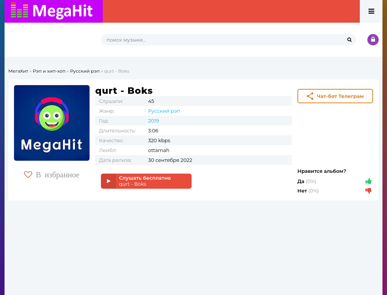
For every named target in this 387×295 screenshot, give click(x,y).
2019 (153, 121)
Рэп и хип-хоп (49, 71)
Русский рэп (84, 71)
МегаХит (18, 71)
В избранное (52, 174)
